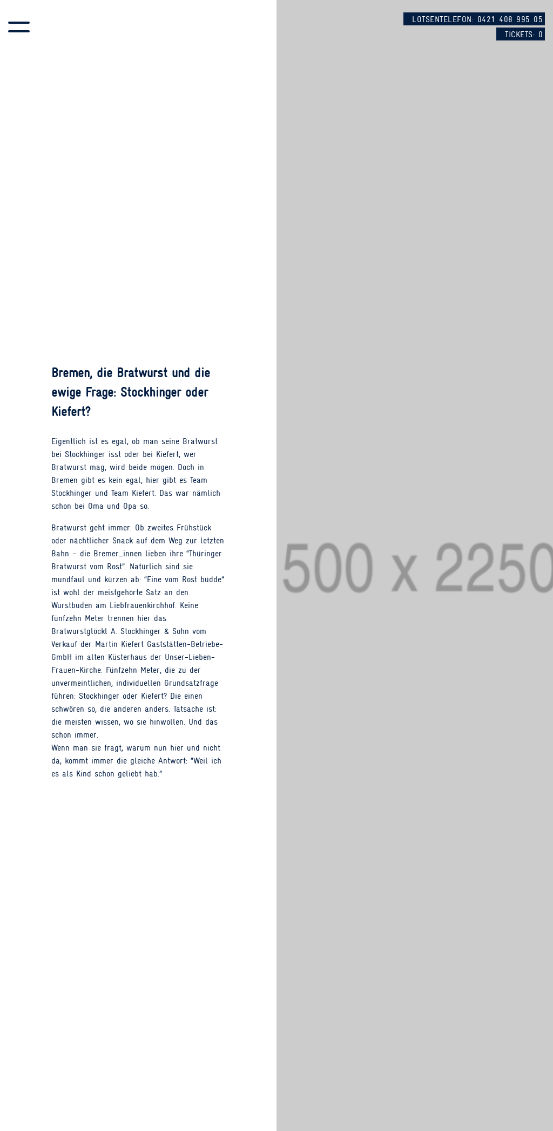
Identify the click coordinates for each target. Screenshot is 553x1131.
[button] (19, 27)
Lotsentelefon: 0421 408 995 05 (477, 19)
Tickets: (524, 34)
